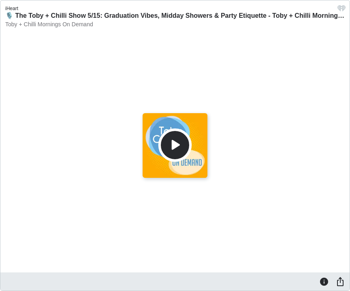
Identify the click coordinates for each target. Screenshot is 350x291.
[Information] (324, 281)
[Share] (340, 281)
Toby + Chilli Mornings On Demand (49, 24)
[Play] (175, 145)
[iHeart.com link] (341, 10)
